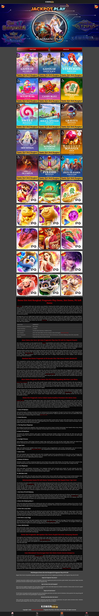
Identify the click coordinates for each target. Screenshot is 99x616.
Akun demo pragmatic (22, 382)
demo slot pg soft (51, 521)
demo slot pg (68, 392)
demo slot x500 (43, 414)
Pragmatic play (20, 400)
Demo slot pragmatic (45, 540)
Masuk (66, 49)
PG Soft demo (31, 484)
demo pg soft (75, 495)
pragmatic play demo (36, 449)
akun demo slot (29, 353)
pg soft (44, 343)
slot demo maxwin (66, 568)
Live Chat (86, 614)
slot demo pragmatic (50, 374)
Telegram (62, 614)
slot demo (44, 320)
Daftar (33, 49)
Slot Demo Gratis (65, 332)
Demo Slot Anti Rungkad (37, 609)
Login (12, 614)
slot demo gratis (39, 555)
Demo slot (19, 306)
